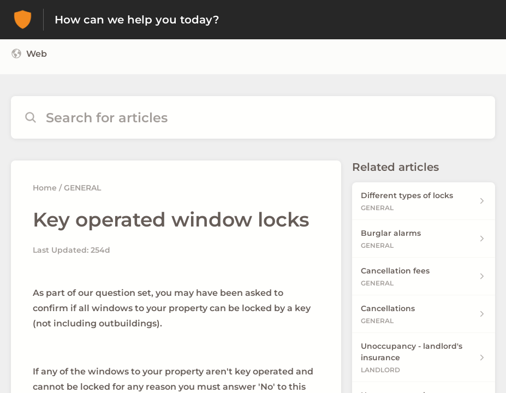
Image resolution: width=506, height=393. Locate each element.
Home (45, 188)
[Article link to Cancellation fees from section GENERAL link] (423, 276)
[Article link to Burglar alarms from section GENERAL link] (423, 239)
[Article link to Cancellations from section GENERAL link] (423, 314)
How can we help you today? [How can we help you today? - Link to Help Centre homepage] (137, 19)
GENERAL (82, 188)
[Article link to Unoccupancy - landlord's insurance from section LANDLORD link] (423, 357)
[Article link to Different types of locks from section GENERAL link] (423, 201)
